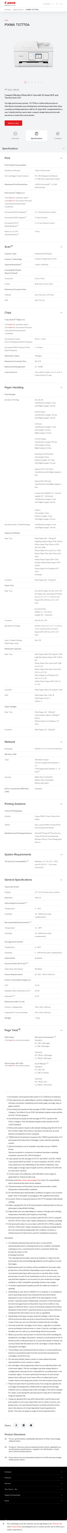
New (6, 20)
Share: (8, 1425)
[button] (25, 82)
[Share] (16, 1425)
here (11, 197)
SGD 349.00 (13, 89)
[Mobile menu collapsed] (61, 3)
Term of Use (57, 1523)
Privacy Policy (16, 1526)
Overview (15, 138)
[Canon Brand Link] (10, 4)
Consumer (47, 4)
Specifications (36, 138)
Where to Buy (13, 123)
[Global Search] (57, 4)
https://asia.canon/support (28, 1180)
